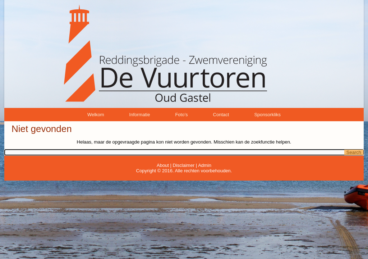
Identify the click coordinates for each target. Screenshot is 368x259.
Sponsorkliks (267, 114)
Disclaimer (184, 165)
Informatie (139, 114)
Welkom (95, 114)
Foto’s (181, 114)
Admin (204, 165)
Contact (221, 114)
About (163, 165)
